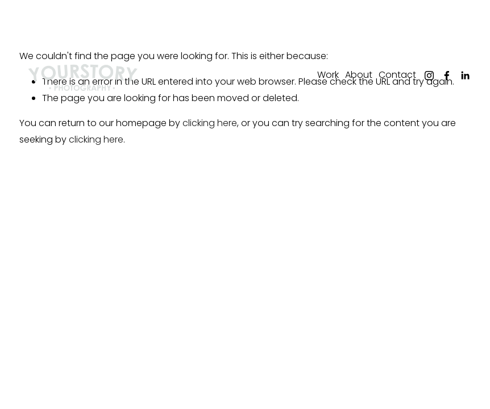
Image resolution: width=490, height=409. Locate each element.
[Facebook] (446, 75)
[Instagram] (429, 75)
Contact (397, 74)
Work (328, 74)
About (358, 74)
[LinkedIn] (465, 75)
